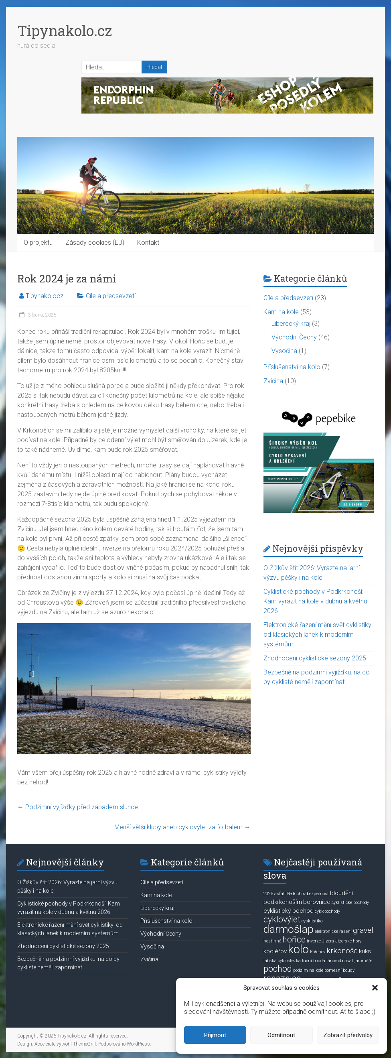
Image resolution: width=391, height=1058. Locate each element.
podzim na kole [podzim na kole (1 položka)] (308, 970)
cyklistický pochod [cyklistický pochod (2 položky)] (288, 910)
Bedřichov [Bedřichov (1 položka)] (296, 893)
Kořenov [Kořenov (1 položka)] (317, 951)
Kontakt (148, 242)
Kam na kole (281, 312)
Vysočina (284, 351)
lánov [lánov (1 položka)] (331, 960)
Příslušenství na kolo (291, 367)
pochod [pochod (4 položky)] (277, 969)
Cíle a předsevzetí (111, 296)
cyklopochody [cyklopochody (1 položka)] (327, 911)
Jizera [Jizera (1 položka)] (328, 941)
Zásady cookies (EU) (94, 242)
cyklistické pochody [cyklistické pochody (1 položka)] (350, 902)
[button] (375, 988)
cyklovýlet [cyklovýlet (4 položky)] (281, 919)
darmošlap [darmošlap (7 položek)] (288, 929)
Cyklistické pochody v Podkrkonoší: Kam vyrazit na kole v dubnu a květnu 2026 (315, 601)
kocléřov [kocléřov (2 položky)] (275, 951)
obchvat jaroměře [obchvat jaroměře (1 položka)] (355, 960)
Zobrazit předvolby (348, 1035)
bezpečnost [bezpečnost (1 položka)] (318, 893)
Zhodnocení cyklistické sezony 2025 (314, 658)
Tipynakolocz (44, 296)
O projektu (38, 242)
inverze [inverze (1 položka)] (314, 941)
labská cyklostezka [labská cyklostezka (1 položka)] (282, 960)
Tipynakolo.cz (64, 30)
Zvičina (273, 381)
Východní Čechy (294, 337)
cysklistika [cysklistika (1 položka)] (312, 921)
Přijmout (215, 1035)
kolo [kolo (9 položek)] (298, 949)
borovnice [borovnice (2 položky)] (316, 902)
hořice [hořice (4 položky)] (294, 939)
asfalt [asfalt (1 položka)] (280, 893)
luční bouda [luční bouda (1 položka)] (313, 960)
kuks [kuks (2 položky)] (365, 951)
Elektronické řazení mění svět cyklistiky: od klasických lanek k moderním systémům (318, 634)
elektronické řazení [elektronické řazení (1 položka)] (333, 931)
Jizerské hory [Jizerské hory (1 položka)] (348, 941)
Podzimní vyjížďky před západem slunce (77, 807)
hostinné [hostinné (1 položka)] (272, 941)
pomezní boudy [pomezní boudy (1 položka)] (339, 970)
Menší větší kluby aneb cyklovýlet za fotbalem (182, 827)
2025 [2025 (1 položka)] (268, 893)
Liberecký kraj (290, 323)
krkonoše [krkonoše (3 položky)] (342, 950)
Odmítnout (281, 1035)
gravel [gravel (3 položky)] (363, 930)
